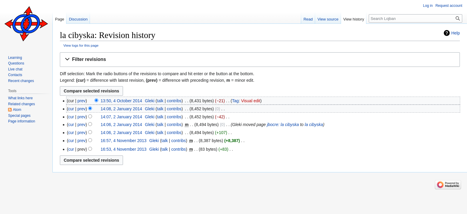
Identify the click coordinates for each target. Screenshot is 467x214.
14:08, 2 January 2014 (121, 108)
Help (455, 33)
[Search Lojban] (415, 18)
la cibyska (314, 124)
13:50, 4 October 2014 (121, 100)
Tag (235, 100)
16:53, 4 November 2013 (124, 149)
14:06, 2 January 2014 (121, 124)
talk (160, 100)
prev (81, 100)
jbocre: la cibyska (283, 124)
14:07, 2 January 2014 (121, 116)
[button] (260, 59)
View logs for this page (81, 45)
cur (71, 108)
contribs (174, 100)
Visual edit (250, 100)
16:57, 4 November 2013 (124, 140)
